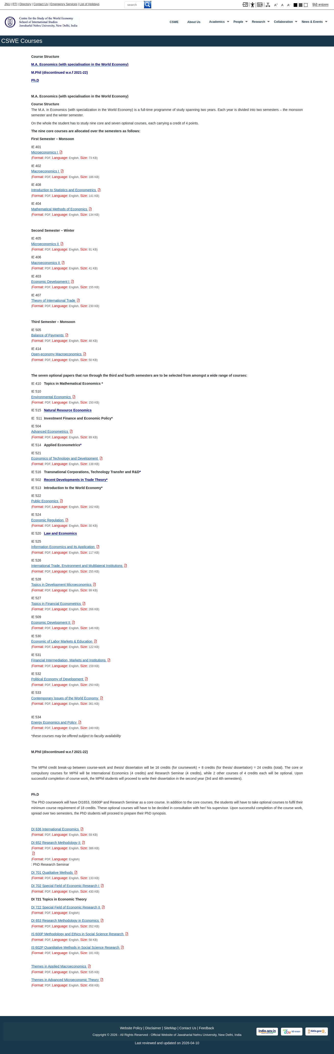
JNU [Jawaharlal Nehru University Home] (7, 4)
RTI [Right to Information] (14, 4)
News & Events (312, 22)
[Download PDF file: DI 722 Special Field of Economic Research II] (68, 907)
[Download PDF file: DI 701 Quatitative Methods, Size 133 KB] (54, 872)
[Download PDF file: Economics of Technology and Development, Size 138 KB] (67, 458)
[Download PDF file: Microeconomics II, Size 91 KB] (47, 244)
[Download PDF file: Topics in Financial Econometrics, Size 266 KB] (58, 604)
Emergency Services (63, 4)
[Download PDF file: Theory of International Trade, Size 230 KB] (55, 300)
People (238, 22)
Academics (217, 22)
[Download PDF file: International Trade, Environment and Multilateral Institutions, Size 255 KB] (79, 566)
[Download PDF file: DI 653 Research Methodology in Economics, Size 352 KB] (67, 920)
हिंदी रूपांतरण (320, 5)
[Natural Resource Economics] (68, 410)
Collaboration (283, 22)
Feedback (206, 1028)
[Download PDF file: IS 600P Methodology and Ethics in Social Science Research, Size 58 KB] (79, 934)
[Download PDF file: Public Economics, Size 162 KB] (47, 501)
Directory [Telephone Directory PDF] (25, 4)
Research (258, 22)
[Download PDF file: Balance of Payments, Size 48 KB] (49, 335)
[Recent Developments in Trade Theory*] (76, 480)
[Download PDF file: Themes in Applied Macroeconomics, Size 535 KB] (61, 966)
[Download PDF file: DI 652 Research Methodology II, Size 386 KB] (58, 843)
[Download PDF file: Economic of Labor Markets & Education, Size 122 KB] (64, 641)
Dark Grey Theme (300, 5)
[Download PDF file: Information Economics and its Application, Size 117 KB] (65, 547)
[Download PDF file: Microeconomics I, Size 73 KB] (47, 152)
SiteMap (170, 1028)
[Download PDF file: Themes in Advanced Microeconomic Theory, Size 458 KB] (67, 980)
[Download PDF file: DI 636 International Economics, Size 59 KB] (57, 829)
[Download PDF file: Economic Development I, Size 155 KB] (52, 282)
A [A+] (276, 5)
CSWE (174, 22)
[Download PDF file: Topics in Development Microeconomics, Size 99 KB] (63, 585)
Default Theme (306, 5)
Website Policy (131, 1028)
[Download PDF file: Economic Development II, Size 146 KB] (53, 622)
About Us (193, 22)
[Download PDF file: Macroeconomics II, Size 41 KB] (48, 263)
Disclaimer (153, 1028)
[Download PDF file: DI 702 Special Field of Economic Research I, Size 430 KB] (67, 886)
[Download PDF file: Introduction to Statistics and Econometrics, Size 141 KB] (66, 190)
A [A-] (288, 5)
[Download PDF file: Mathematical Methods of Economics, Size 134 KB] (61, 209)
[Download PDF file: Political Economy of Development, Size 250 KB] (59, 679)
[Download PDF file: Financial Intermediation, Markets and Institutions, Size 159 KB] (70, 660)
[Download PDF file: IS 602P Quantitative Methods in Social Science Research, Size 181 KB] (77, 947)
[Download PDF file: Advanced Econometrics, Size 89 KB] (52, 431)
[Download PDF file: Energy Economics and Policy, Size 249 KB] (56, 722)
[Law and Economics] (60, 533)
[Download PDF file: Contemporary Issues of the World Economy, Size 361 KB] (67, 698)
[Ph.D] (35, 80)
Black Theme (295, 5)
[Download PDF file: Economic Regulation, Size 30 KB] (49, 520)
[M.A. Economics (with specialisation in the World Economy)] (79, 64)
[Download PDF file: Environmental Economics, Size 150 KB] (53, 397)
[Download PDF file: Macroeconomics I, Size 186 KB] (47, 171)
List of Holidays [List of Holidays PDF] (89, 4)
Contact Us (41, 4)
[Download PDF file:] (33, 853)
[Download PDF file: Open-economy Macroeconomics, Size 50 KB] (58, 354)
